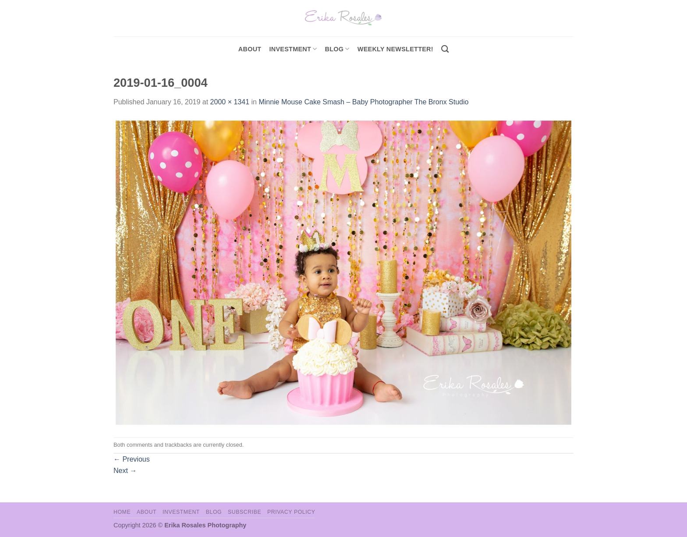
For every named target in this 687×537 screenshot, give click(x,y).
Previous (131, 459)
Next (125, 470)
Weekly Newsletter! (395, 49)
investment (293, 49)
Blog (337, 49)
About (250, 49)
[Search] (445, 49)
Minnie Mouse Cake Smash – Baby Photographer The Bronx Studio (363, 102)
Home (122, 512)
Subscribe (244, 512)
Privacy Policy (291, 512)
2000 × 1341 (229, 102)
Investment (181, 512)
